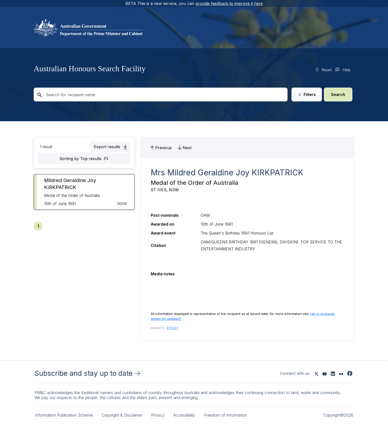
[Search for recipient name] (161, 94)
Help (346, 69)
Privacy (158, 415)
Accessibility (184, 415)
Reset (326, 69)
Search (338, 94)
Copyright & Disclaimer (122, 415)
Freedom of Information (225, 415)
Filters (307, 94)
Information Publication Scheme (64, 415)
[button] (110, 146)
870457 (172, 328)
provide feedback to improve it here (229, 3)
